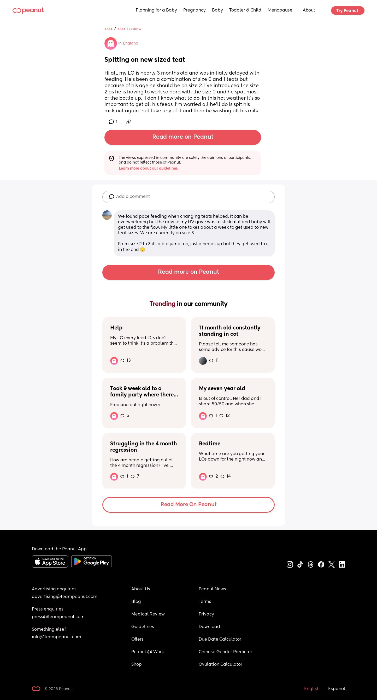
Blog (136, 602)
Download (209, 627)
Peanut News (212, 589)
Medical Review (148, 614)
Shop (136, 665)
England (130, 43)
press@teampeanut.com (58, 617)
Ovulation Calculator (220, 665)
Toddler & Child (245, 10)
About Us (140, 589)
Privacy (206, 614)
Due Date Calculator (220, 639)
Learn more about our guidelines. (149, 168)
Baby (217, 10)
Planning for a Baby (156, 10)
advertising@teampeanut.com (64, 597)
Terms (205, 602)
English (312, 689)
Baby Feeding (129, 28)
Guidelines (142, 627)
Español (336, 689)
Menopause (280, 10)
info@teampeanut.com (56, 637)
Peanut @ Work (147, 652)
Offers (137, 639)
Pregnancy (194, 10)
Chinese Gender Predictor (225, 652)
